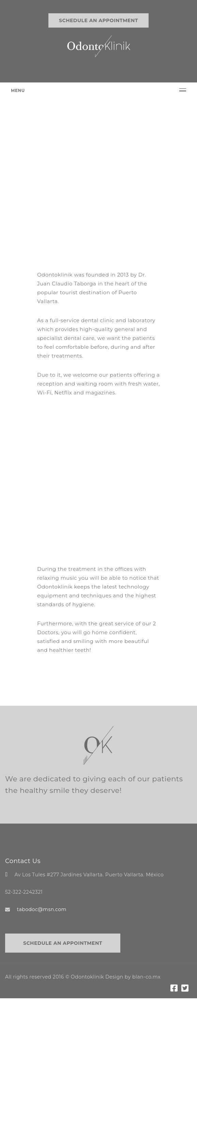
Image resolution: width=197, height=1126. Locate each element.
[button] (19, 198)
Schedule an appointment (98, 20)
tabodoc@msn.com (41, 908)
